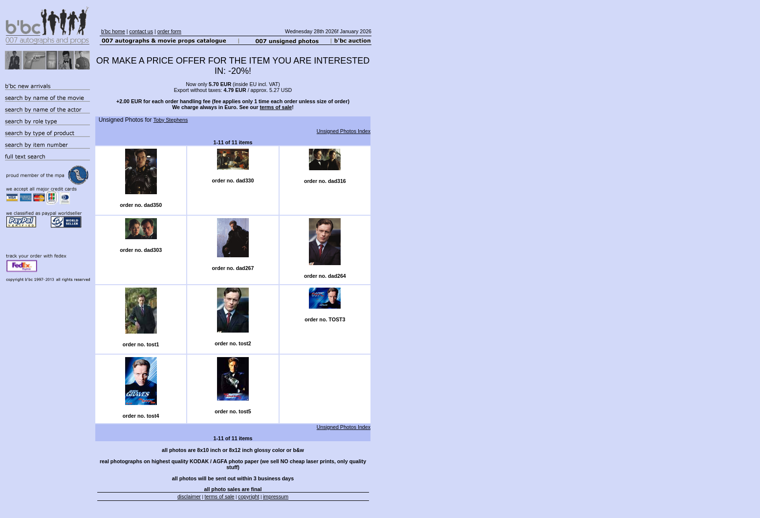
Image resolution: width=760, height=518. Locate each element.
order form (169, 31)
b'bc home (113, 31)
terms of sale (276, 107)
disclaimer (189, 496)
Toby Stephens (170, 120)
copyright (248, 496)
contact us (141, 31)
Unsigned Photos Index (343, 131)
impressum (275, 496)
